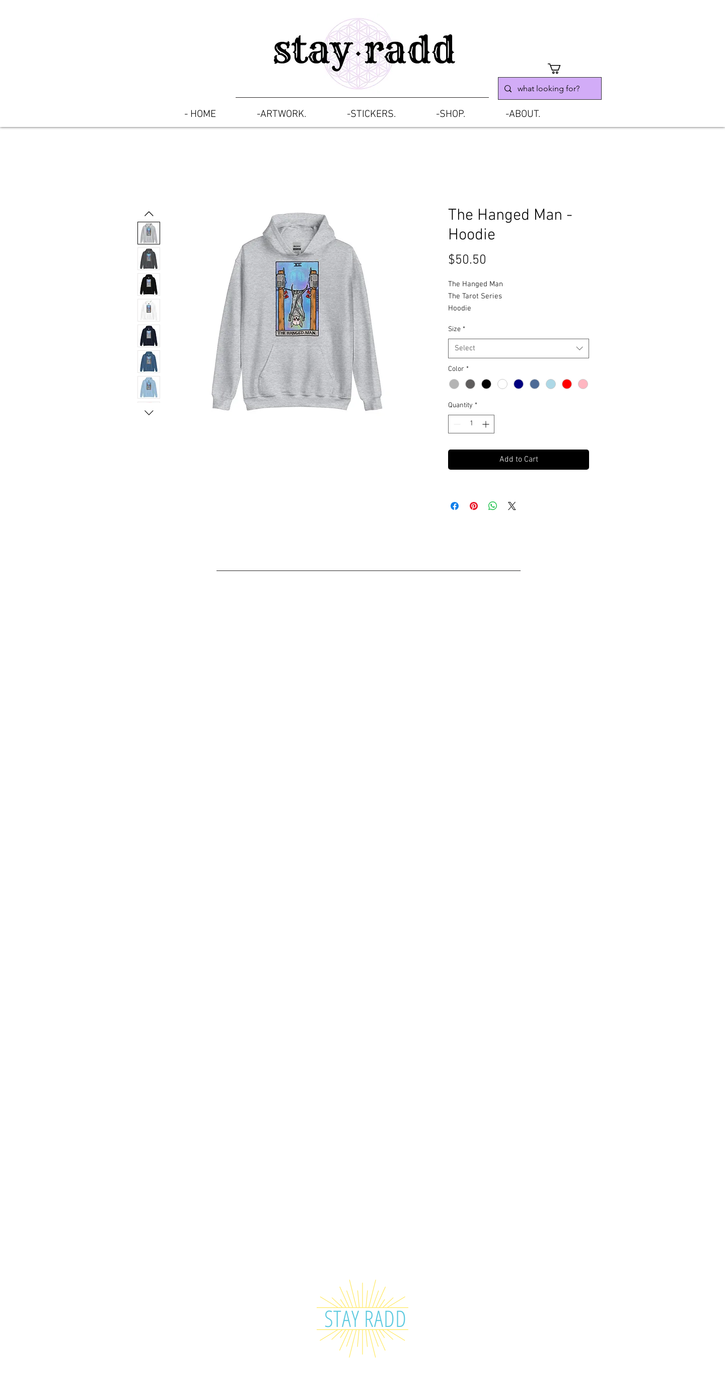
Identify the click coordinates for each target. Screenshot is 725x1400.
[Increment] (486, 424)
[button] (560, 68)
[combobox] (518, 348)
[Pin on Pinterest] (474, 506)
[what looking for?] (549, 88)
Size (456, 329)
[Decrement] (456, 424)
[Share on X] (512, 506)
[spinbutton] (471, 424)
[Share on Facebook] (455, 506)
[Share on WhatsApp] (493, 506)
